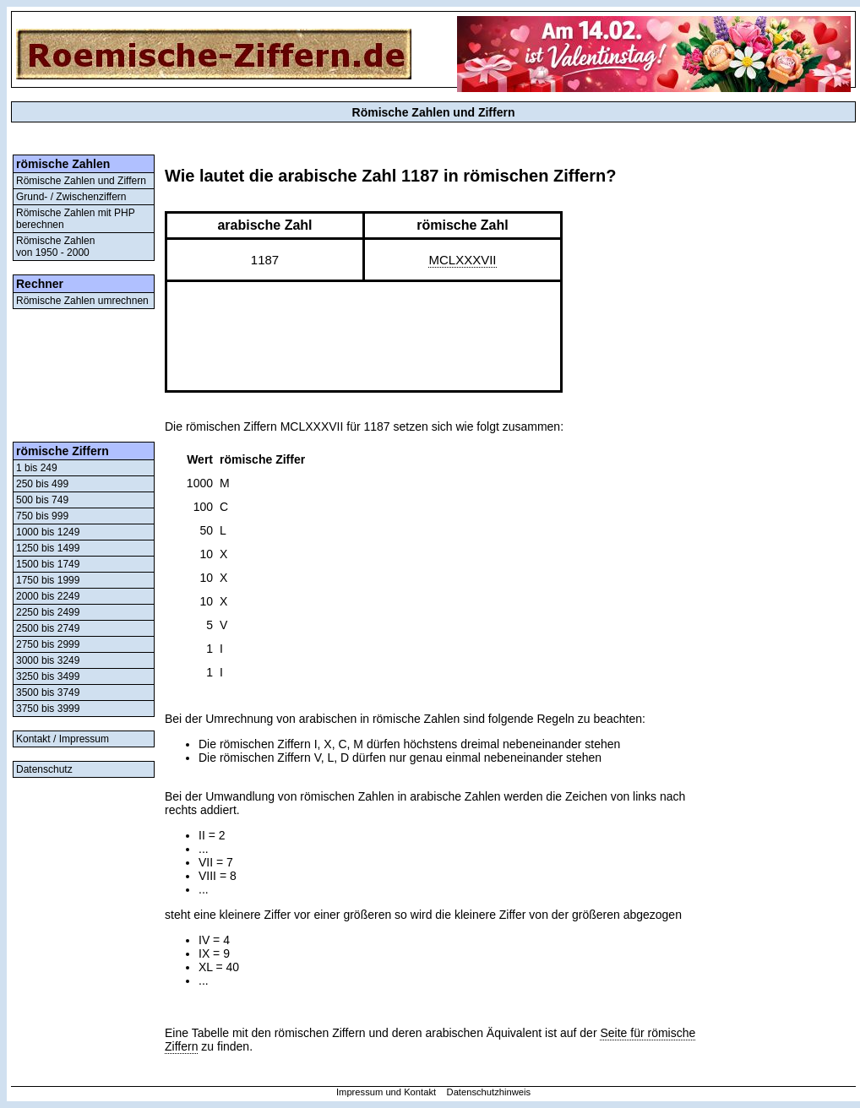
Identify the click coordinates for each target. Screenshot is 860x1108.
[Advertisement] (84, 375)
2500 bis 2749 (47, 628)
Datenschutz (44, 769)
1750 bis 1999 (47, 580)
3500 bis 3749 (47, 692)
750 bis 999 (42, 516)
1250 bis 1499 (47, 548)
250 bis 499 (42, 484)
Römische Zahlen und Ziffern (81, 181)
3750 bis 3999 (47, 708)
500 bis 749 (42, 500)
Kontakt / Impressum (62, 739)
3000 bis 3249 (47, 660)
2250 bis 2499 (47, 612)
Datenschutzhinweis (489, 1092)
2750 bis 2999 (47, 644)
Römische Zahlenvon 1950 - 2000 (55, 246)
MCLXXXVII (462, 260)
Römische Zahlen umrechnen (82, 301)
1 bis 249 (36, 468)
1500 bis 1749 (47, 564)
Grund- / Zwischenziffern (71, 197)
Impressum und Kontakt (386, 1092)
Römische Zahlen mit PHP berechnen (75, 219)
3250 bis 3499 (47, 676)
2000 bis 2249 (47, 596)
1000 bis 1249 (47, 532)
